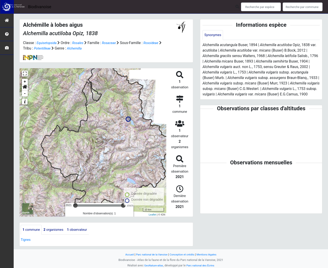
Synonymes (213, 35)
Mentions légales (210, 254)
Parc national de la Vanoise (149, 254)
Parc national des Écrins (201, 265)
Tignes (26, 240)
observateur (82, 230)
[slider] (75, 205)
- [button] (25, 93)
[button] (25, 88)
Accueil (125, 254)
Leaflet (152, 214)
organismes (57, 230)
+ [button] (25, 81)
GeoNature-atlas (152, 265)
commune (32, 230)
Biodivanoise (39, 6)
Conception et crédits (183, 254)
